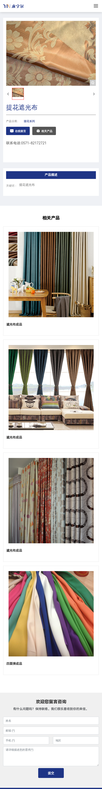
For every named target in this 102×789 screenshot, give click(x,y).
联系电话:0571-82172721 (26, 143)
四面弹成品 (14, 664)
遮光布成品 (14, 324)
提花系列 (29, 121)
